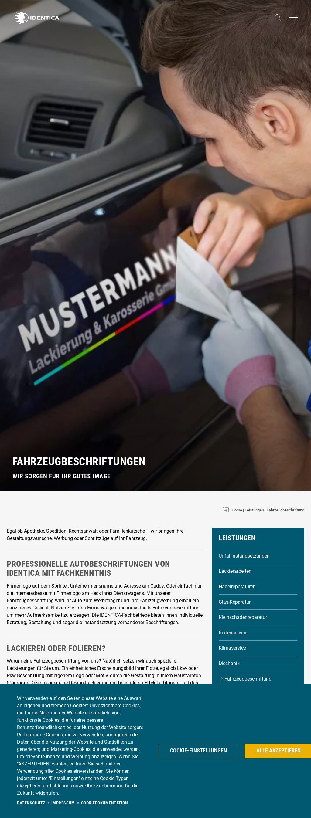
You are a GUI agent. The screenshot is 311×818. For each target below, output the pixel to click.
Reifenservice (233, 633)
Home (237, 510)
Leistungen (254, 510)
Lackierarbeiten (235, 571)
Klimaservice (232, 648)
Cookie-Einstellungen (198, 751)
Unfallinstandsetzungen (244, 556)
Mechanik (229, 663)
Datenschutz (31, 802)
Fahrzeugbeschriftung (248, 679)
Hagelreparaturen (237, 586)
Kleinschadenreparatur (243, 617)
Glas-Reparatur (235, 602)
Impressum (63, 802)
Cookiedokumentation (104, 802)
